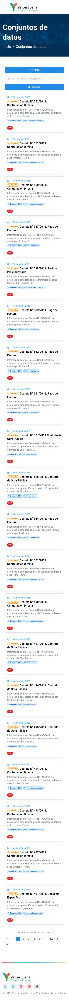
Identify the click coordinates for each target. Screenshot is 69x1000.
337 (51, 939)
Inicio (7, 46)
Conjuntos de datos (31, 46)
